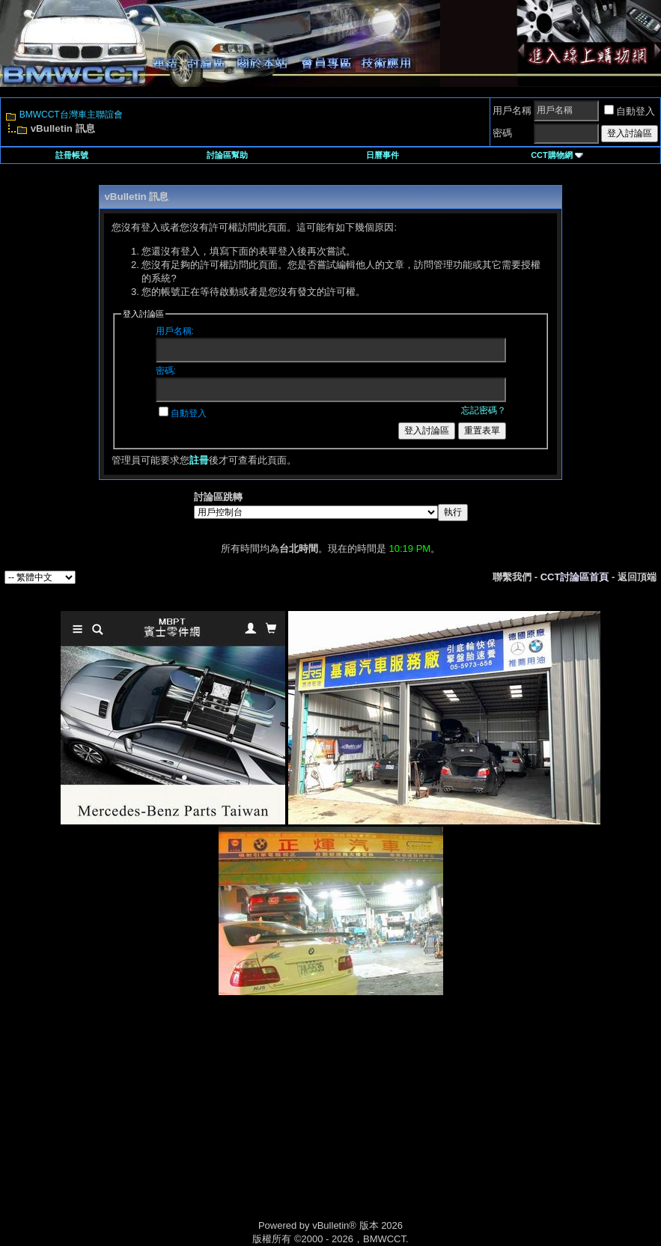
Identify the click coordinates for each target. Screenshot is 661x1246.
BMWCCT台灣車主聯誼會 (71, 114)
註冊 (199, 460)
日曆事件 (382, 155)
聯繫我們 (512, 577)
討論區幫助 (227, 155)
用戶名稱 (512, 110)
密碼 (502, 133)
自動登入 (629, 111)
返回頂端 (637, 577)
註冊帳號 (71, 155)
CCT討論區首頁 (574, 577)
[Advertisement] (203, 1123)
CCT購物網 (557, 155)
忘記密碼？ (483, 410)
